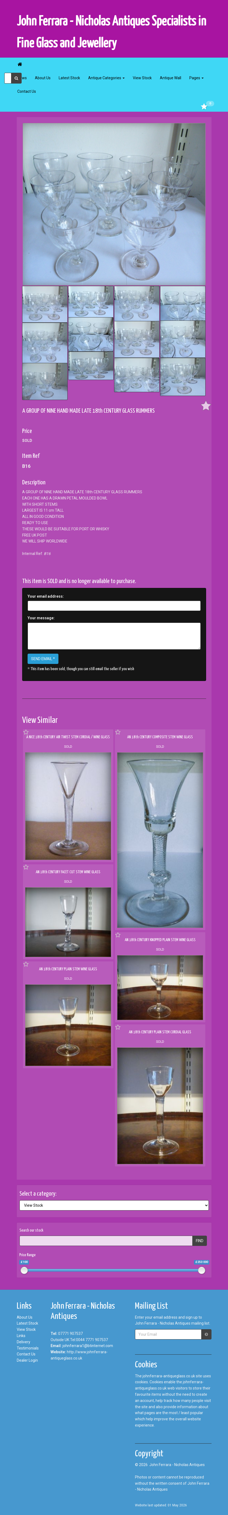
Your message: (41, 618)
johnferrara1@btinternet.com (87, 1346)
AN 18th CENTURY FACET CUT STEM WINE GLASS (68, 872)
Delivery (23, 1342)
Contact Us (26, 91)
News (22, 78)
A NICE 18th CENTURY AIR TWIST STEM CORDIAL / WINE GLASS (68, 737)
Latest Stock (69, 78)
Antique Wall (170, 78)
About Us (43, 78)
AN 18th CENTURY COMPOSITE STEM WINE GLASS (160, 737)
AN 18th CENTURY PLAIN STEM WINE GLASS (68, 969)
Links (21, 1336)
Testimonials (28, 1348)
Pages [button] (196, 78)
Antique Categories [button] (106, 78)
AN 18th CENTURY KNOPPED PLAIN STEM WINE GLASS (160, 940)
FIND (199, 1241)
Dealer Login (27, 1360)
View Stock (142, 78)
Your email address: (46, 596)
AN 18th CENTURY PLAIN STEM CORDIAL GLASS (160, 1032)
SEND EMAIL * (43, 659)
